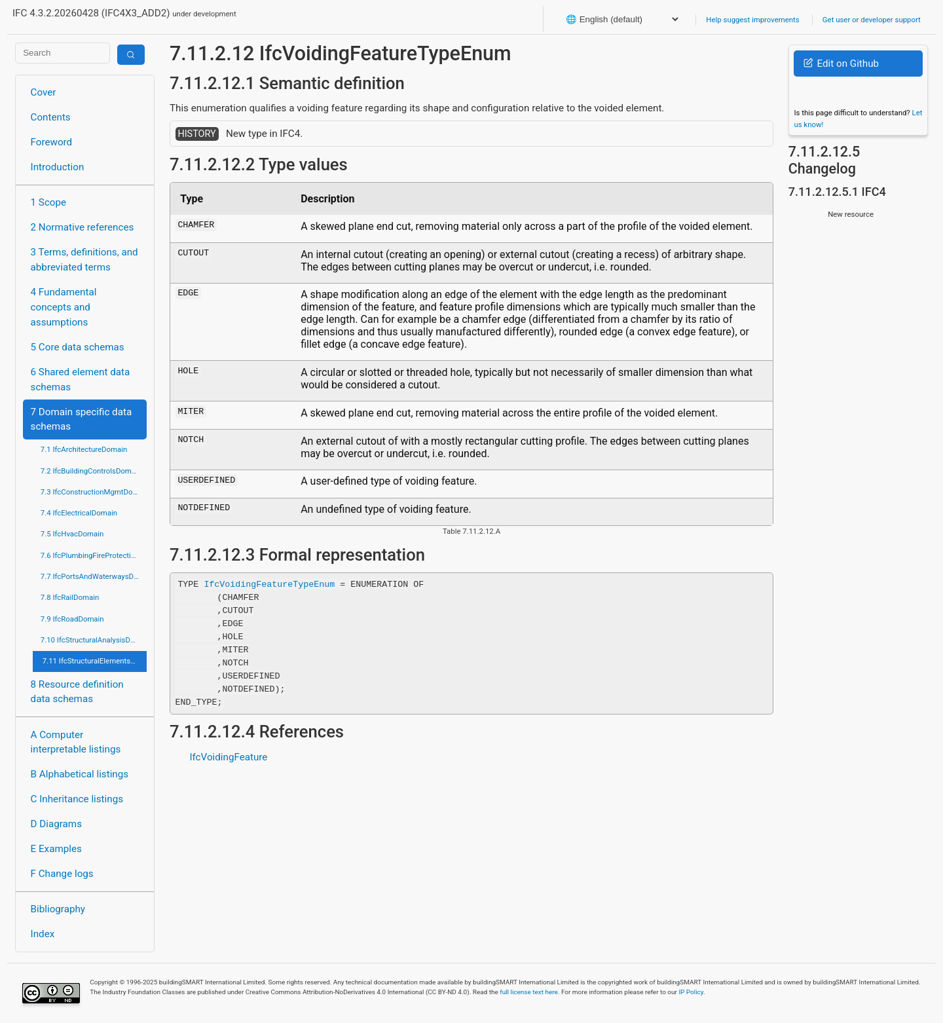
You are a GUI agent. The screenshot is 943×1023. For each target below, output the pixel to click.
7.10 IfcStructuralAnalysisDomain (94, 639)
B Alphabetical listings (80, 774)
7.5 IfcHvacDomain (72, 533)
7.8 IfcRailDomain (70, 597)
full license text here (529, 991)
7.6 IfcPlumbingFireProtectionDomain (94, 555)
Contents (51, 117)
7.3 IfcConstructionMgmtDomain (94, 491)
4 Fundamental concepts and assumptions (64, 307)
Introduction (57, 167)
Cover (43, 92)
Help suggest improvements (752, 19)
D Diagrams (56, 824)
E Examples (56, 849)
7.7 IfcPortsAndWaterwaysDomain (94, 576)
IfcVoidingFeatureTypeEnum (269, 584)
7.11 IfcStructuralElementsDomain (95, 660)
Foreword (52, 142)
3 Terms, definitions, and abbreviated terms (84, 259)
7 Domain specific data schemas (81, 419)
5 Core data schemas (77, 347)
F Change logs (62, 874)
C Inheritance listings (77, 799)
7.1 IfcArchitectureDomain (84, 449)
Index (43, 934)
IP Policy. (691, 991)
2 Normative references (82, 227)
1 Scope (49, 202)
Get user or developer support (872, 19)
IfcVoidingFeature (228, 757)
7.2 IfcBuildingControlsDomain (91, 470)
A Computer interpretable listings (76, 742)
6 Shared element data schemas (80, 379)
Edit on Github (841, 63)
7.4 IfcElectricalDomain (79, 512)
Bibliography (58, 909)
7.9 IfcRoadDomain (72, 618)
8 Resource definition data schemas (77, 692)
